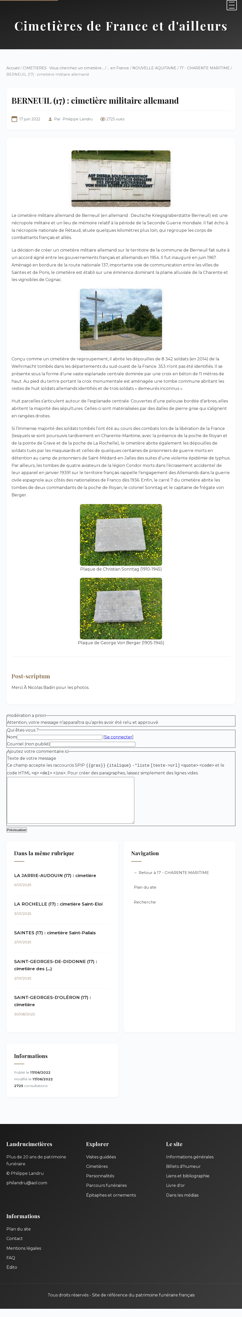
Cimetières (97, 1174)
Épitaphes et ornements (111, 1203)
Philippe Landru (78, 119)
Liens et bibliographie (187, 1184)
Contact (14, 1246)
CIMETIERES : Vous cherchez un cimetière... (63, 68)
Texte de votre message (31, 758)
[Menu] (232, 5)
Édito (11, 1275)
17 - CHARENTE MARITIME (205, 68)
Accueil (12, 68)
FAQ (10, 1266)
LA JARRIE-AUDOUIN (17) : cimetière (55, 883)
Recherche (145, 910)
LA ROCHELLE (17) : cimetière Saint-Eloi (58, 912)
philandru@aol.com (26, 1191)
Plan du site (145, 895)
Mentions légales (23, 1256)
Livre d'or (175, 1193)
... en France (118, 68)
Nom (12, 737)
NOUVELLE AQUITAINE (154, 68)
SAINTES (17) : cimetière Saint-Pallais (55, 941)
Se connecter (118, 737)
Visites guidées (101, 1165)
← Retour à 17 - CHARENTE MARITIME (171, 880)
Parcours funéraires (106, 1193)
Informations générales (190, 1165)
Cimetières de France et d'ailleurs (121, 25)
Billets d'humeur (183, 1174)
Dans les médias (182, 1203)
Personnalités (100, 1184)
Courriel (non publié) (28, 744)
